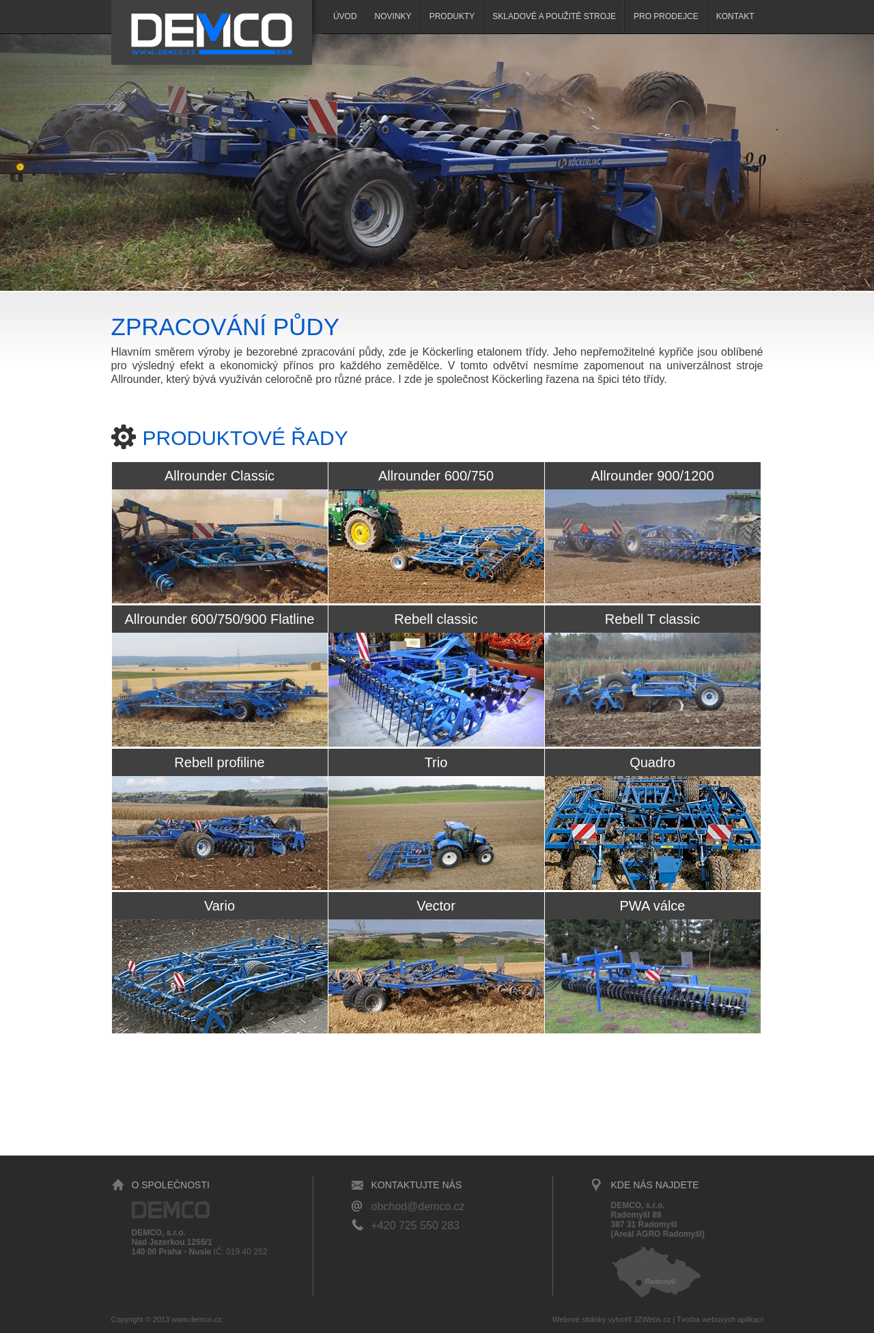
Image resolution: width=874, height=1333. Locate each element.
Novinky (393, 16)
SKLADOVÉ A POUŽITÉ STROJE (554, 16)
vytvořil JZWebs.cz (639, 1319)
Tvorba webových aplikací (720, 1319)
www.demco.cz (196, 1319)
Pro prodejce (666, 16)
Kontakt (735, 16)
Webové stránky (579, 1319)
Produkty (452, 16)
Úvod (345, 16)
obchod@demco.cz (418, 1206)
